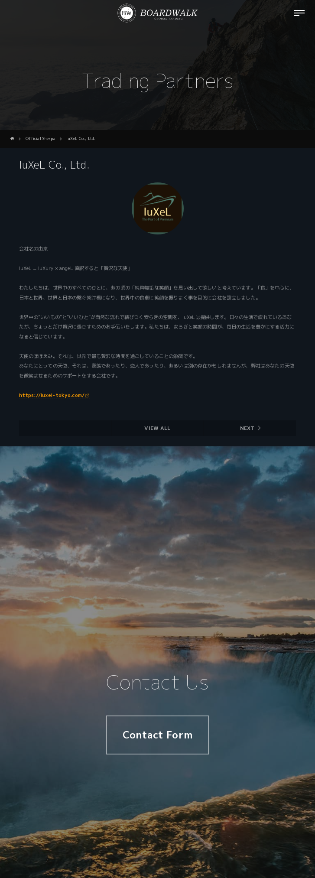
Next (247, 428)
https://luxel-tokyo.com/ (51, 395)
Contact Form (157, 734)
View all (157, 428)
